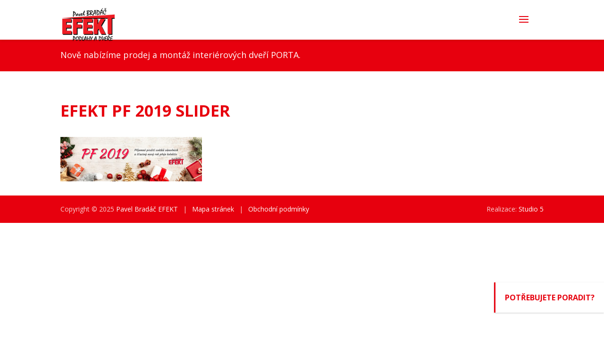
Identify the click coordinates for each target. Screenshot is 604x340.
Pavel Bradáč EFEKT (147, 208)
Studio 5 (531, 208)
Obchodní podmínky (278, 208)
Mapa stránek (213, 208)
